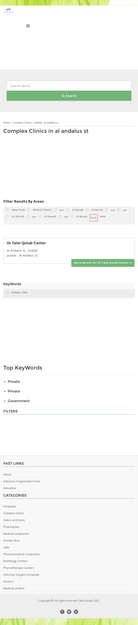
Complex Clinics (22, 122)
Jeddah (11, 255)
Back (93, 217)
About (7, 474)
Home (6, 122)
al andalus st (51, 122)
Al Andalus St (28, 255)
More (103, 216)
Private (14, 381)
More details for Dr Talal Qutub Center (103, 262)
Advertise (9, 488)
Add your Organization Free (21, 481)
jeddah (38, 122)
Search (69, 96)
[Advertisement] (57, 168)
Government (19, 401)
